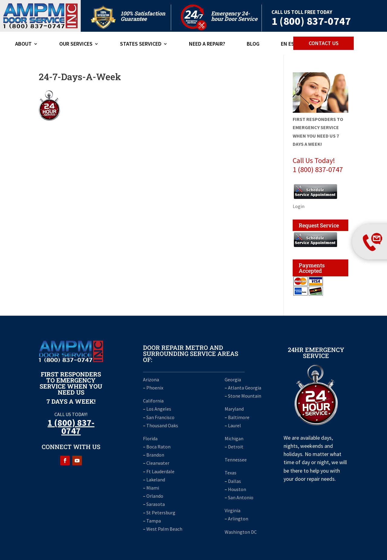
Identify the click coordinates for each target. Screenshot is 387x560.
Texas (230, 473)
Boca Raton (158, 447)
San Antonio (240, 497)
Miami (152, 488)
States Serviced (140, 44)
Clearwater (157, 463)
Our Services (76, 44)
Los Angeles (158, 409)
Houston (237, 489)
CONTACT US (324, 43)
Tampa (153, 521)
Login (298, 206)
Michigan (234, 438)
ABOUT (23, 44)
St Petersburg (160, 513)
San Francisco (160, 417)
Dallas (234, 481)
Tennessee (236, 460)
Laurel (234, 425)
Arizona (151, 379)
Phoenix (154, 388)
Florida (150, 438)
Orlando (154, 496)
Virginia (232, 510)
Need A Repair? (207, 44)
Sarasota (155, 504)
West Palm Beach (164, 529)
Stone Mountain (244, 396)
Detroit (235, 447)
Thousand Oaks (162, 425)
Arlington (238, 519)
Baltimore (238, 417)
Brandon (155, 455)
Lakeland (155, 480)
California (153, 401)
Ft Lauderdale (159, 471)
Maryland (234, 409)
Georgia (233, 379)
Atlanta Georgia (244, 388)
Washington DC (241, 532)
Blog (253, 44)
